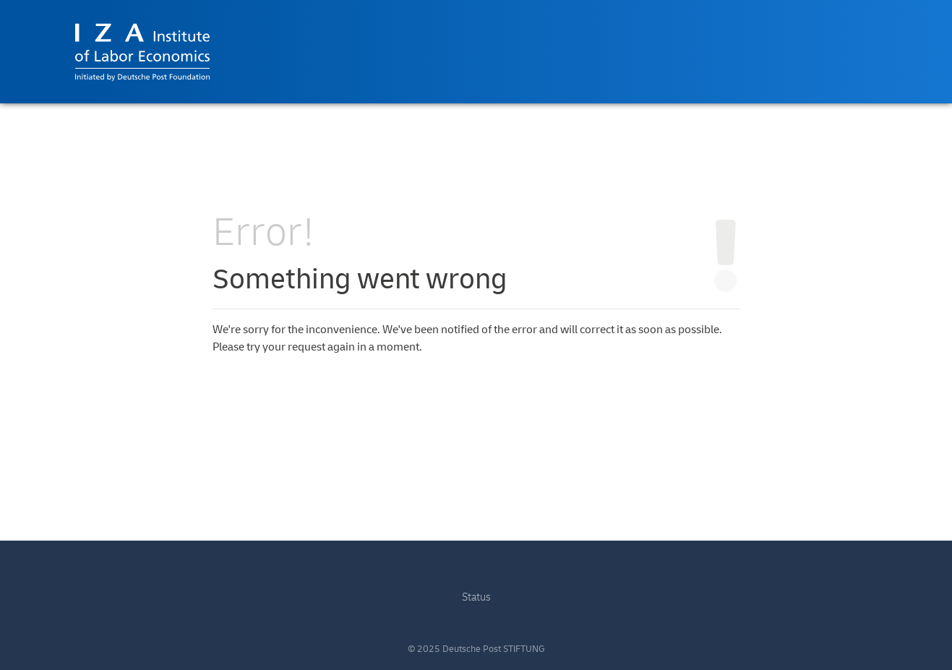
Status (476, 597)
